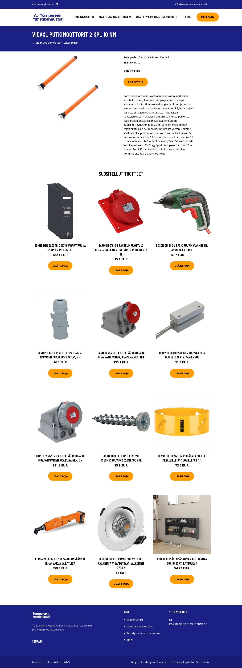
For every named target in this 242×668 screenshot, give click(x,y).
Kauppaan (207, 17)
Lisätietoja (135, 82)
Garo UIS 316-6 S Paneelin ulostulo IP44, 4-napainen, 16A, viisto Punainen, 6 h (121, 249)
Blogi (188, 17)
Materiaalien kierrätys (115, 17)
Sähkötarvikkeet (149, 57)
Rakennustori (84, 17)
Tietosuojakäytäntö (182, 662)
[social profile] (56, 4)
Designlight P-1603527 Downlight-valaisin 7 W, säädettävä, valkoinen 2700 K (121, 563)
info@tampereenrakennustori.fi (191, 4)
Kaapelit (165, 57)
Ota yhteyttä (147, 662)
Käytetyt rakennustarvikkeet (157, 17)
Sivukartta (202, 662)
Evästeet (162, 662)
